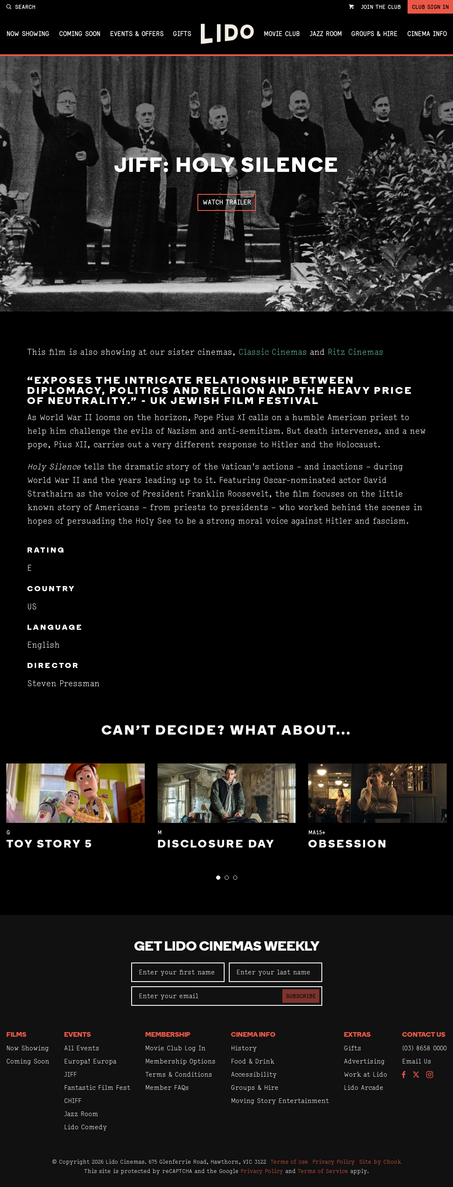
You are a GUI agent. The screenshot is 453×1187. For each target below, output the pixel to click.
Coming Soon (79, 34)
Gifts (182, 34)
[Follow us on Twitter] (416, 1075)
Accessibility (254, 1074)
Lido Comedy (85, 1127)
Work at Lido (365, 1074)
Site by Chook (380, 1161)
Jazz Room (326, 34)
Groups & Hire (374, 34)
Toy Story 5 (49, 844)
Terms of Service (323, 1170)
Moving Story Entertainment (280, 1101)
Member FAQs (167, 1087)
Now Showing (27, 34)
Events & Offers (136, 34)
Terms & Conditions (178, 1074)
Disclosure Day (216, 844)
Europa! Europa (90, 1061)
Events (77, 1035)
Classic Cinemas (273, 352)
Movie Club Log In (175, 1048)
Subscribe (301, 996)
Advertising (364, 1061)
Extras (357, 1035)
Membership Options (180, 1061)
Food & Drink (252, 1061)
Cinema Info (427, 34)
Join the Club (381, 6)
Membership (167, 1035)
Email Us (416, 1061)
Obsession (348, 844)
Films (16, 1035)
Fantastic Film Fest (97, 1087)
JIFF (70, 1074)
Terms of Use (289, 1161)
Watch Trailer (227, 202)
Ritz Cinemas (355, 352)
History (244, 1048)
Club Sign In (430, 6)
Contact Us (423, 1035)
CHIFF (73, 1101)
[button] (218, 878)
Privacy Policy (333, 1161)
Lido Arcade (363, 1087)
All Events (81, 1048)
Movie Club (282, 34)
